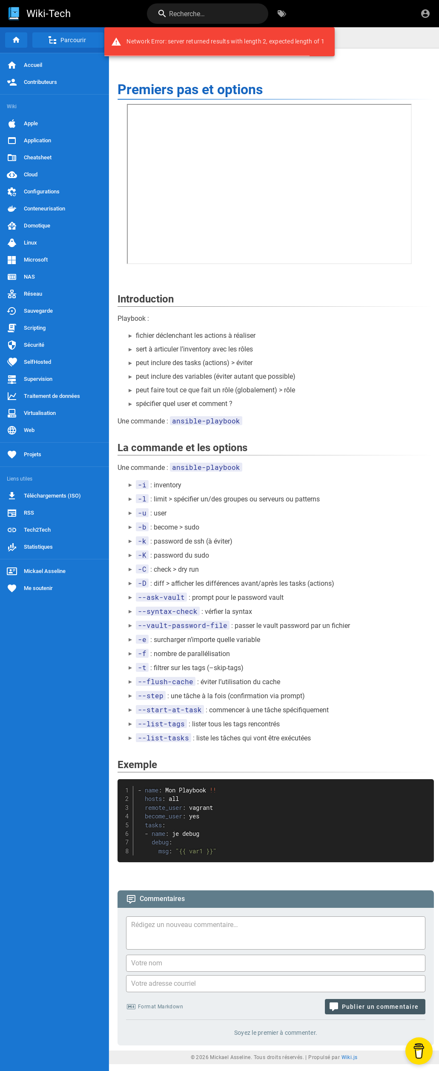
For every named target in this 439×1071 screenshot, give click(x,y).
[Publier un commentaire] (375, 1006)
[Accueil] (16, 40)
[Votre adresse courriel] (275, 983)
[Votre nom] (275, 963)
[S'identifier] (425, 13)
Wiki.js (349, 1057)
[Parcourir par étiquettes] (282, 13)
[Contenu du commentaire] (278, 934)
